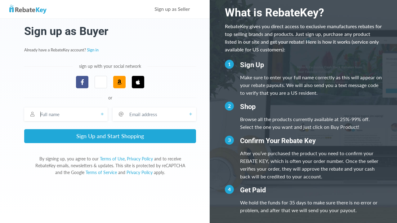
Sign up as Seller (176, 9)
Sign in (93, 49)
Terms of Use (112, 158)
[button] (101, 82)
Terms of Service (101, 172)
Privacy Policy (140, 158)
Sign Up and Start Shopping (110, 136)
